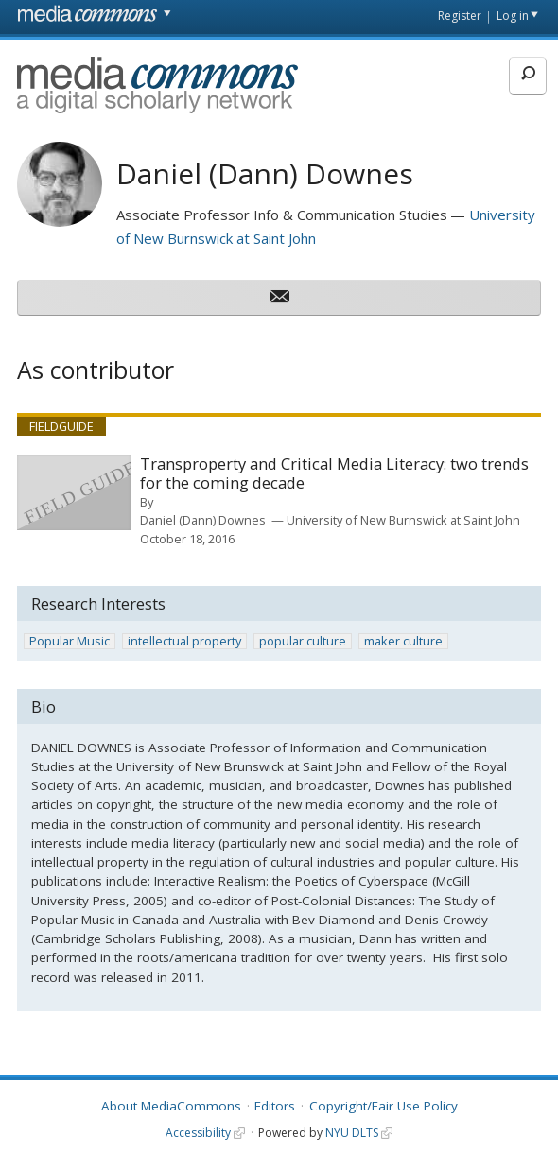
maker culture (403, 641)
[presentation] (74, 492)
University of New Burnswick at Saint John (403, 519)
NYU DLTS (351, 1133)
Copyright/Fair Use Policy (383, 1105)
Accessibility (198, 1133)
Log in (513, 16)
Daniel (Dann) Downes (203, 519)
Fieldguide (61, 426)
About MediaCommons (171, 1105)
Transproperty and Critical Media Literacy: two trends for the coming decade (334, 474)
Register (459, 16)
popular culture (302, 641)
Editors (274, 1105)
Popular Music (69, 641)
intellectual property (184, 641)
